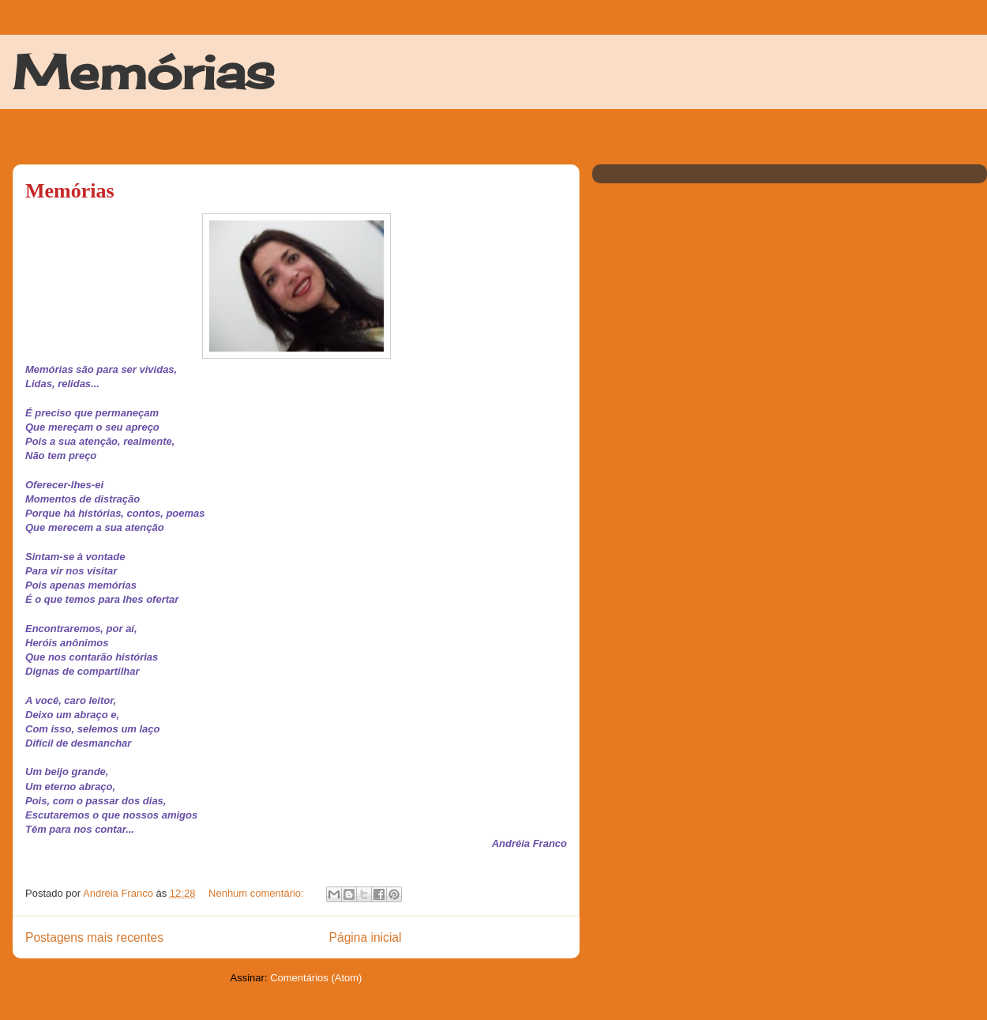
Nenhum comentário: (257, 893)
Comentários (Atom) (316, 978)
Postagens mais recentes (94, 937)
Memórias (144, 71)
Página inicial (365, 937)
